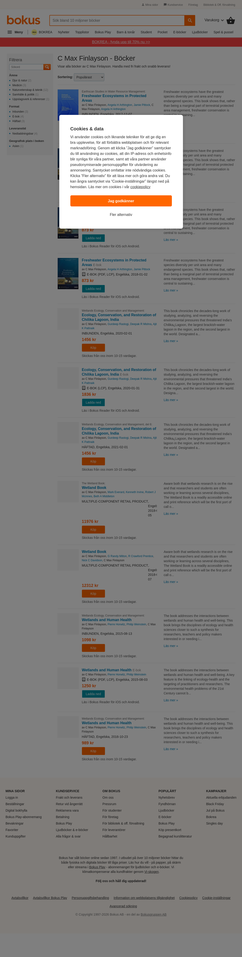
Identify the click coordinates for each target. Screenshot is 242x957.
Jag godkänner (121, 201)
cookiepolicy (140, 187)
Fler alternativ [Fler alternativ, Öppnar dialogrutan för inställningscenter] (121, 215)
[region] (121, 172)
